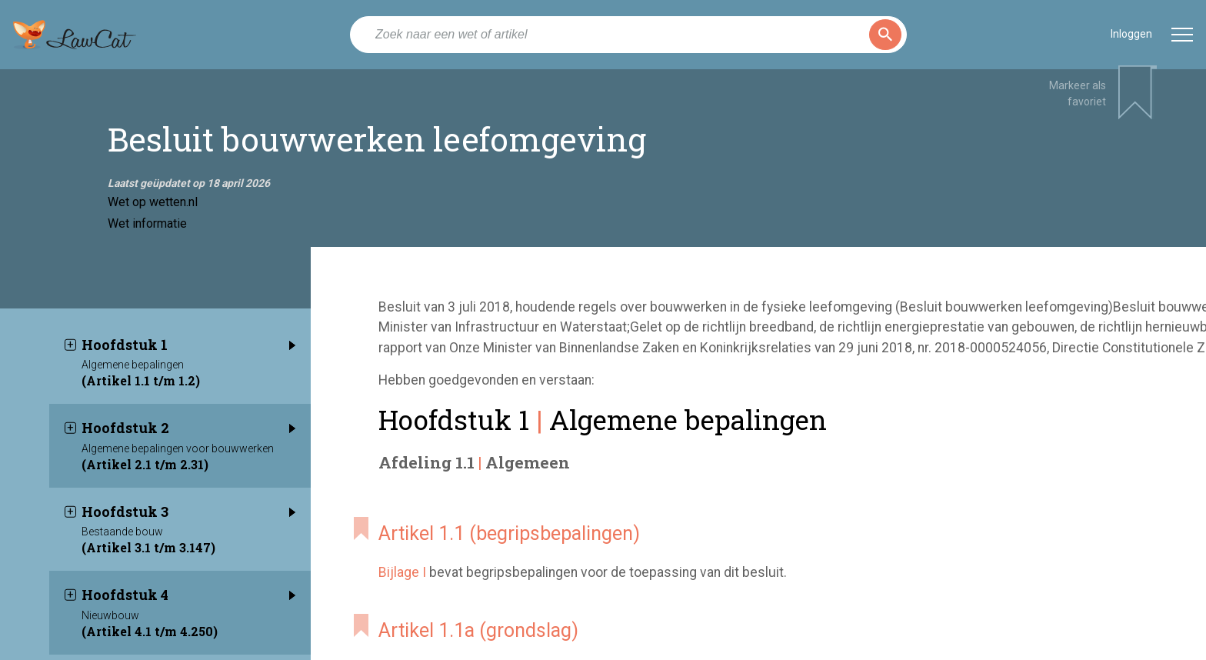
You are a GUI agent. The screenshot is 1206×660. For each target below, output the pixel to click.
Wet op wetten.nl (153, 202)
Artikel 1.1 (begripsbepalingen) (509, 533)
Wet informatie (147, 223)
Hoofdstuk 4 (188, 604)
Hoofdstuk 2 (188, 437)
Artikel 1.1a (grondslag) (478, 630)
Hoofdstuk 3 (188, 521)
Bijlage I (402, 572)
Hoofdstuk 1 (188, 354)
